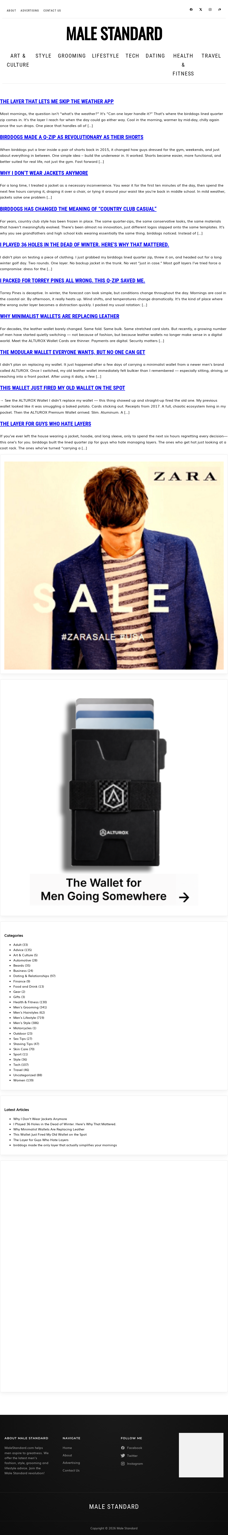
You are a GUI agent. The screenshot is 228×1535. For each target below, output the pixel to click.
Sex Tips (19, 1038)
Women (19, 1080)
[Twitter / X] (200, 10)
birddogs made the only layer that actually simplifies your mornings (65, 1145)
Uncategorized (24, 1075)
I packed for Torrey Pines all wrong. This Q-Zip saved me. (72, 280)
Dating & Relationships (31, 975)
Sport (17, 1054)
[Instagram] (210, 10)
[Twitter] (143, 1455)
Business (20, 970)
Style (44, 56)
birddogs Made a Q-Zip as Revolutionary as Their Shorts (71, 137)
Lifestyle (105, 56)
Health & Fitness (183, 65)
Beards (18, 965)
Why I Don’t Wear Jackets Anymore (44, 173)
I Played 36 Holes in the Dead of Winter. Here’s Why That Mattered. (84, 244)
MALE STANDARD (114, 33)
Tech (133, 56)
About (11, 10)
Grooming (72, 56)
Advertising (30, 10)
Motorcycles (22, 1028)
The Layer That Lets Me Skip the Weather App (57, 101)
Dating (155, 56)
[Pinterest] (219, 10)
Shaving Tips (23, 1043)
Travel (211, 56)
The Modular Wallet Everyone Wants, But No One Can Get (72, 352)
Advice (18, 949)
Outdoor (19, 1033)
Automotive (22, 960)
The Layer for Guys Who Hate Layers (45, 424)
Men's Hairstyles (25, 1012)
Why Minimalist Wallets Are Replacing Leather (59, 316)
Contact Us (71, 1470)
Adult (17, 944)
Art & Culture (18, 60)
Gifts (16, 996)
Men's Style (22, 1022)
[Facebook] (191, 10)
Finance (19, 981)
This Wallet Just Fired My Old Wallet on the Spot (62, 388)
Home (67, 1447)
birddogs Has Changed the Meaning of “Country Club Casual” (78, 209)
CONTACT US (52, 10)
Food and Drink (25, 986)
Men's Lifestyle (24, 1017)
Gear (17, 991)
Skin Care (20, 1049)
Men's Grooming (26, 1007)
